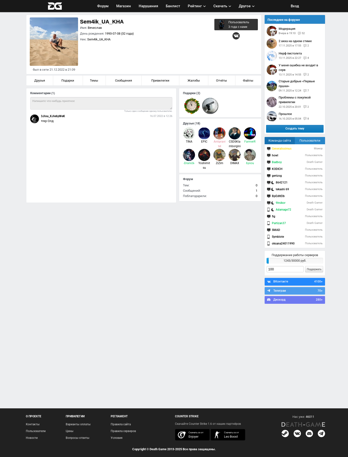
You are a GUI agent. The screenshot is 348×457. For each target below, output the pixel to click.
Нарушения (148, 6)
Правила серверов (123, 431)
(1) (53, 93)
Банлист (173, 6)
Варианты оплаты (78, 424)
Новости (32, 438)
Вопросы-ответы (77, 438)
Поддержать (314, 269)
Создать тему (294, 128)
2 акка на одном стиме (295, 41)
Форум (103, 6)
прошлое (285, 114)
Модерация (287, 28)
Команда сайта (279, 140)
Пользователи (309, 140)
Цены (69, 431)
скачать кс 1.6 (225, 434)
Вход (295, 6)
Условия (117, 438)
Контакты (33, 424)
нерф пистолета (290, 53)
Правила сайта (121, 424)
